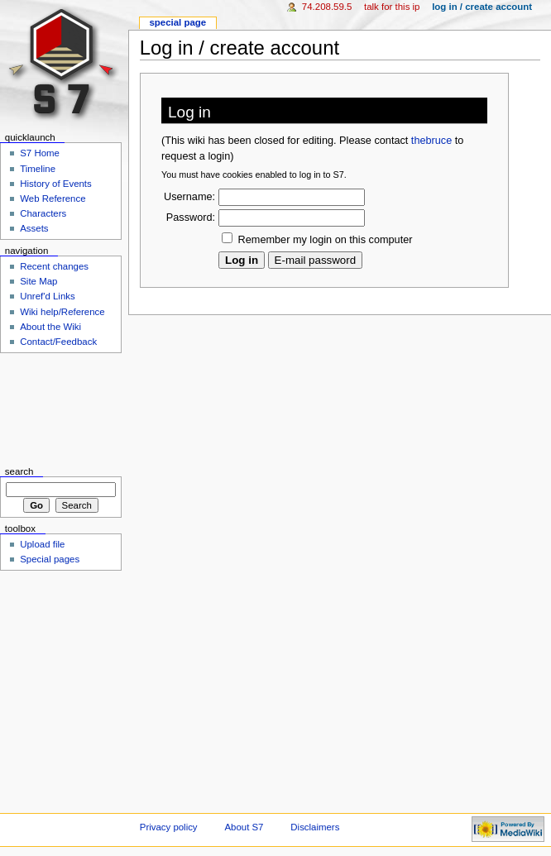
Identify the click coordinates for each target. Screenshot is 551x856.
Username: (189, 197)
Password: (190, 217)
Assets (34, 228)
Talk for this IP (391, 7)
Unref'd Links (47, 296)
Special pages (49, 559)
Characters (43, 213)
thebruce (431, 140)
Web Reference (52, 198)
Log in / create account (482, 7)
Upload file (42, 544)
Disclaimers (314, 827)
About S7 (243, 827)
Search (19, 471)
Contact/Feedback (58, 342)
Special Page (177, 22)
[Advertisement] (61, 409)
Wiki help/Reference (62, 312)
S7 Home (40, 153)
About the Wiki (50, 327)
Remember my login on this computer (325, 240)
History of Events (56, 184)
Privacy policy (169, 827)
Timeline (37, 169)
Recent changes (54, 266)
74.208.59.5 (327, 7)
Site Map (38, 281)
